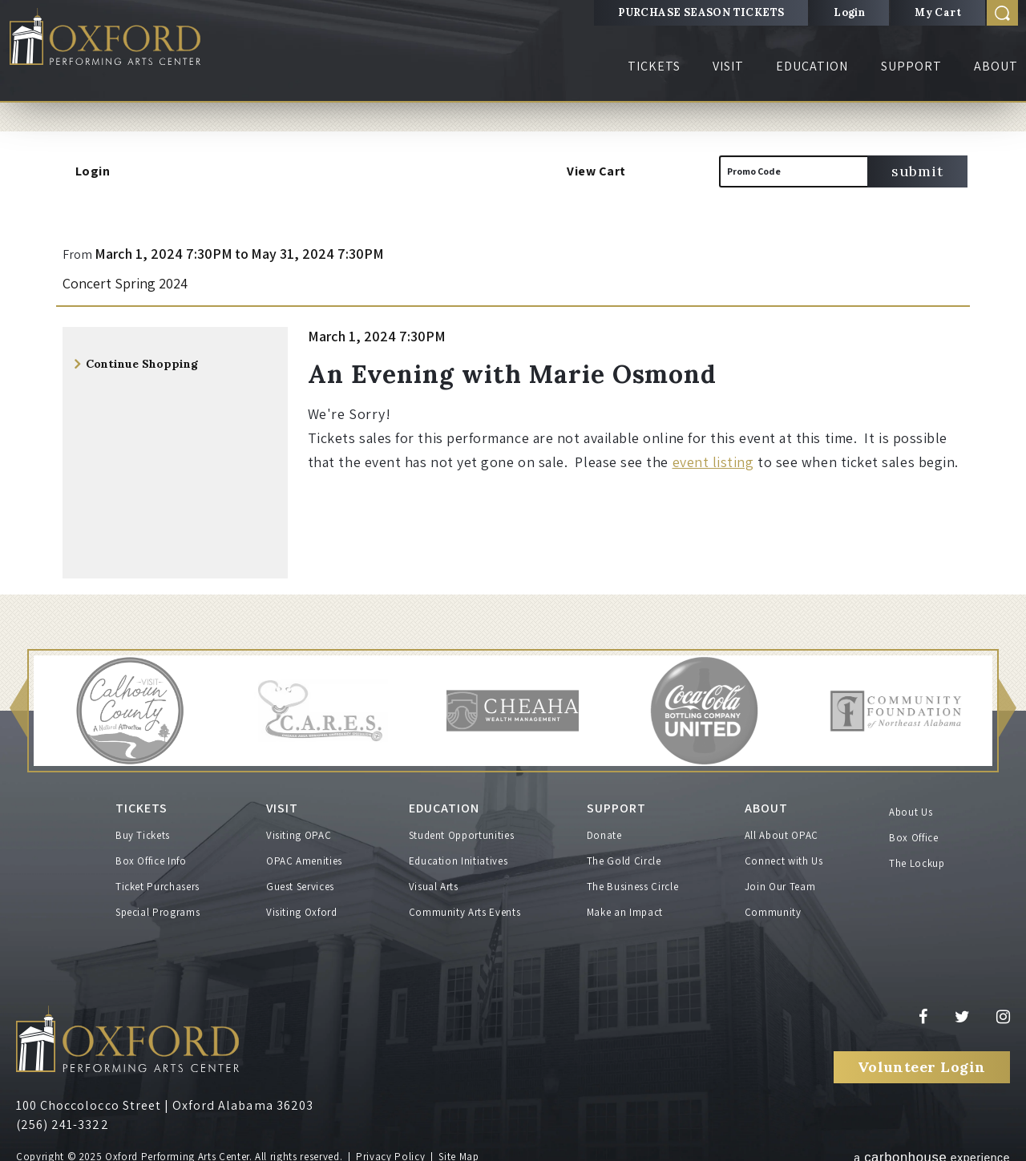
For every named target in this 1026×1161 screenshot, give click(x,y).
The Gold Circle (624, 855)
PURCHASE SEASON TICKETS (701, 12)
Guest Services (300, 881)
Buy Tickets (142, 829)
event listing (713, 462)
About (996, 66)
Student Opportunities (462, 829)
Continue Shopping (142, 364)
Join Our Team (780, 881)
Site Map (458, 1151)
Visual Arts (433, 881)
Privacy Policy (390, 1151)
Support (911, 66)
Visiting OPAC (298, 829)
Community (773, 906)
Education (812, 66)
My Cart (938, 12)
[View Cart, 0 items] (667, 171)
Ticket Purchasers (157, 881)
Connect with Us (784, 855)
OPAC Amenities (304, 855)
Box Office (914, 838)
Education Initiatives (458, 855)
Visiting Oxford (301, 906)
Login (849, 12)
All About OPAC (781, 829)
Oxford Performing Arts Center (119, 41)
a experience (932, 1149)
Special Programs (157, 906)
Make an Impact (625, 906)
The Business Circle (632, 881)
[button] (18, 710)
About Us (910, 812)
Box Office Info (151, 855)
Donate (604, 829)
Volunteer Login (922, 1060)
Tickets (654, 66)
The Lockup (917, 863)
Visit (728, 66)
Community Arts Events (465, 906)
